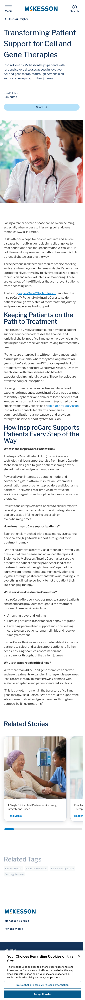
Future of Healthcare (36, 869)
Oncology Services (14, 875)
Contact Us (10, 949)
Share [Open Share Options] (41, 107)
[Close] (79, 956)
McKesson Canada (17, 920)
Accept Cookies (42, 994)
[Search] (75, 9)
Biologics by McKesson (63, 406)
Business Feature (13, 869)
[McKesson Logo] (42, 911)
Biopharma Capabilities (62, 869)
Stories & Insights (17, 18)
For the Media (14, 928)
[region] (42, 975)
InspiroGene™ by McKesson (37, 293)
